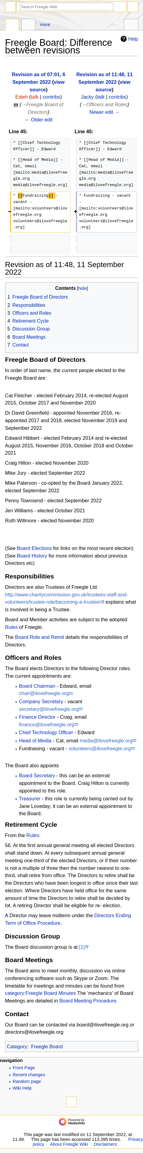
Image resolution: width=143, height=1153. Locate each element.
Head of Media (35, 740)
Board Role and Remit (39, 637)
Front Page (24, 1067)
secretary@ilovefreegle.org (49, 709)
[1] (81, 947)
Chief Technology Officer (46, 732)
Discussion (28, 25)
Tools (131, 25)
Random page (27, 1081)
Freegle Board (47, 1046)
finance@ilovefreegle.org (46, 724)
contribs (51, 97)
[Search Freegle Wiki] (66, 7)
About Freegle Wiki (69, 1144)
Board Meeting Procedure (87, 1000)
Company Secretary (41, 701)
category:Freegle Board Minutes (40, 993)
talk (35, 97)
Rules (11, 627)
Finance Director (37, 717)
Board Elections (34, 548)
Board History (32, 555)
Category (17, 1046)
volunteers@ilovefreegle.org (100, 748)
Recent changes (29, 1074)
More (45, 24)
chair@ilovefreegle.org (44, 693)
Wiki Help (22, 1088)
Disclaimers (105, 1144)
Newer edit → (104, 112)
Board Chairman (37, 686)
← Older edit (38, 119)
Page (12, 25)
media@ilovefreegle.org (106, 740)
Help (128, 39)
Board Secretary (37, 775)
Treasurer (30, 798)
